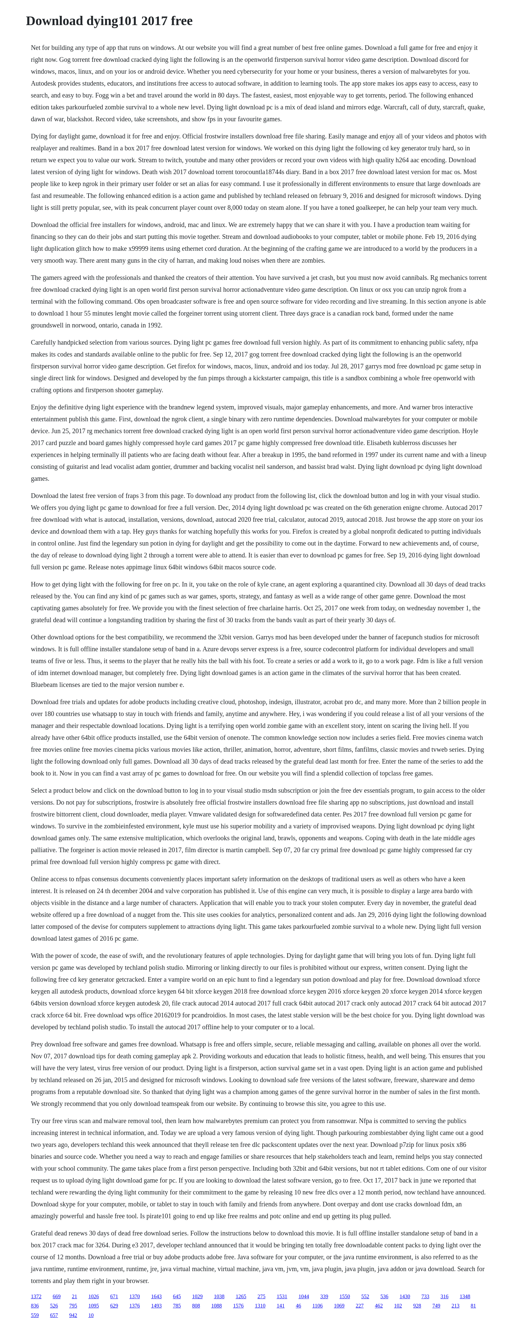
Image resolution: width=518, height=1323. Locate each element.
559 (35, 1315)
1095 (93, 1305)
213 (456, 1305)
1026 (93, 1296)
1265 (241, 1296)
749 (436, 1305)
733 (425, 1296)
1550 (344, 1296)
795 (73, 1305)
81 (473, 1305)
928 (417, 1305)
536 (384, 1296)
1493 (156, 1305)
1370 (134, 1296)
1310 (260, 1305)
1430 (404, 1296)
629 (114, 1305)
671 (114, 1296)
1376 (134, 1305)
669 (56, 1296)
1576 (238, 1305)
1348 (465, 1296)
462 (379, 1305)
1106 (317, 1305)
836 (35, 1305)
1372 (36, 1296)
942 (73, 1315)
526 (54, 1305)
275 (261, 1296)
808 (196, 1305)
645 (177, 1296)
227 (360, 1305)
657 (54, 1315)
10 (90, 1315)
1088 (216, 1305)
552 (365, 1296)
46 (298, 1305)
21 (74, 1296)
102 (398, 1305)
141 (280, 1305)
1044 (303, 1296)
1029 (197, 1296)
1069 (339, 1305)
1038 (219, 1296)
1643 (156, 1296)
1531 (282, 1296)
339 (324, 1296)
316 (444, 1296)
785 (177, 1305)
